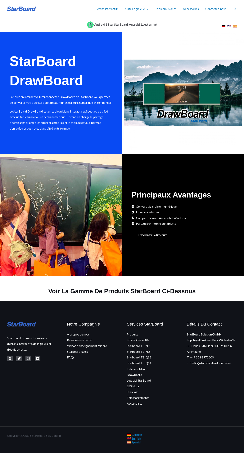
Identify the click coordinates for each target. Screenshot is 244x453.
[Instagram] (28, 358)
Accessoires (135, 402)
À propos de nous (78, 334)
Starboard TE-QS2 (139, 357)
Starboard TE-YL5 (139, 351)
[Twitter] (19, 358)
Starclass (133, 391)
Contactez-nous (216, 9)
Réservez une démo (79, 340)
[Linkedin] (37, 358)
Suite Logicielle (136, 9)
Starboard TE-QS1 (139, 362)
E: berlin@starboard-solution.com (209, 362)
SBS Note (133, 385)
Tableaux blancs (166, 9)
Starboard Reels (77, 351)
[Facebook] (10, 358)
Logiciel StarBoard (139, 379)
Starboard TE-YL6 (139, 345)
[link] (223, 26)
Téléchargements (138, 396)
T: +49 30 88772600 (200, 357)
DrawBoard (134, 374)
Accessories (191, 9)
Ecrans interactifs (108, 9)
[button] (235, 9)
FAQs (71, 357)
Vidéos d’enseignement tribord (87, 345)
